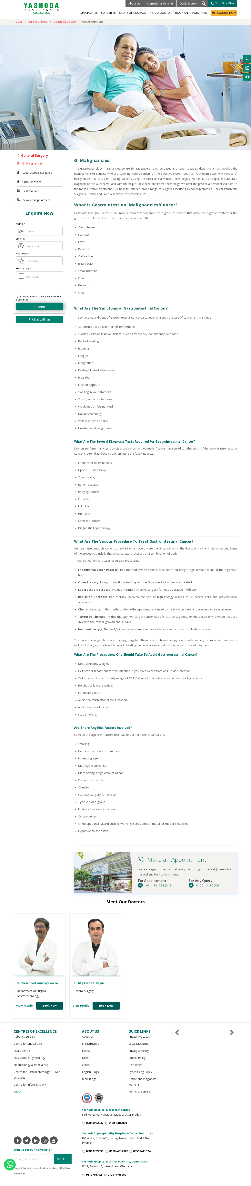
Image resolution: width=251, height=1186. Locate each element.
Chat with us (39, 319)
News (85, 1058)
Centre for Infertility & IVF (30, 1084)
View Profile (24, 1005)
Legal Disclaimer (138, 1043)
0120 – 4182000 (204, 885)
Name (20, 223)
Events (86, 1051)
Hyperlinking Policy (140, 1072)
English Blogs (90, 1072)
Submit (39, 306)
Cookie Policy (137, 1058)
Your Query (23, 268)
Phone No (23, 253)
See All (18, 1091)
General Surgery (34, 155)
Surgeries (108, 13)
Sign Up (62, 1159)
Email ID (20, 238)
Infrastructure (90, 1043)
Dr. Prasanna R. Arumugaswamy (37, 983)
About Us (134, 3)
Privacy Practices (139, 1036)
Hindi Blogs (89, 1079)
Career (86, 1065)
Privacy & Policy (138, 1051)
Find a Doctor (161, 13)
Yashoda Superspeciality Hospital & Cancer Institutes (117, 1133)
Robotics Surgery (24, 1036)
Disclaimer (135, 1065)
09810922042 (222, 3)
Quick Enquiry (188, 3)
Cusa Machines (29, 182)
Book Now (50, 1005)
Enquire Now (224, 13)
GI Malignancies (29, 163)
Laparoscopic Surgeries (34, 172)
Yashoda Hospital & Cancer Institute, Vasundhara (114, 1161)
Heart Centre (22, 1051)
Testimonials (28, 191)
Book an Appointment (192, 13)
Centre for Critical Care (28, 1043)
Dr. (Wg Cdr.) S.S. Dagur (89, 983)
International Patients (160, 3)
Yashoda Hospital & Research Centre (106, 1110)
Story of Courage (132, 13)
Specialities (89, 13)
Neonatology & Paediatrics (31, 1065)
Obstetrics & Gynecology (29, 1058)
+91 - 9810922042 (154, 885)
